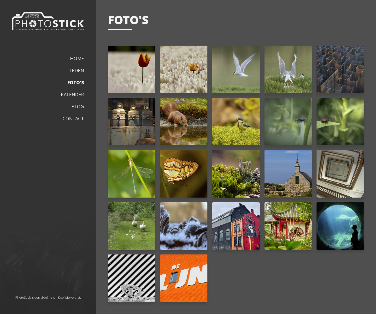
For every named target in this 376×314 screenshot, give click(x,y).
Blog (77, 106)
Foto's (75, 82)
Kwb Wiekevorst (69, 297)
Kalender (72, 94)
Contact (73, 118)
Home (77, 58)
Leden (77, 70)
